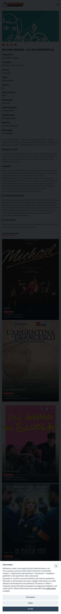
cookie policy (51, 588)
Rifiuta (30, 603)
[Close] (56, 566)
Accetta (30, 609)
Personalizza (30, 597)
